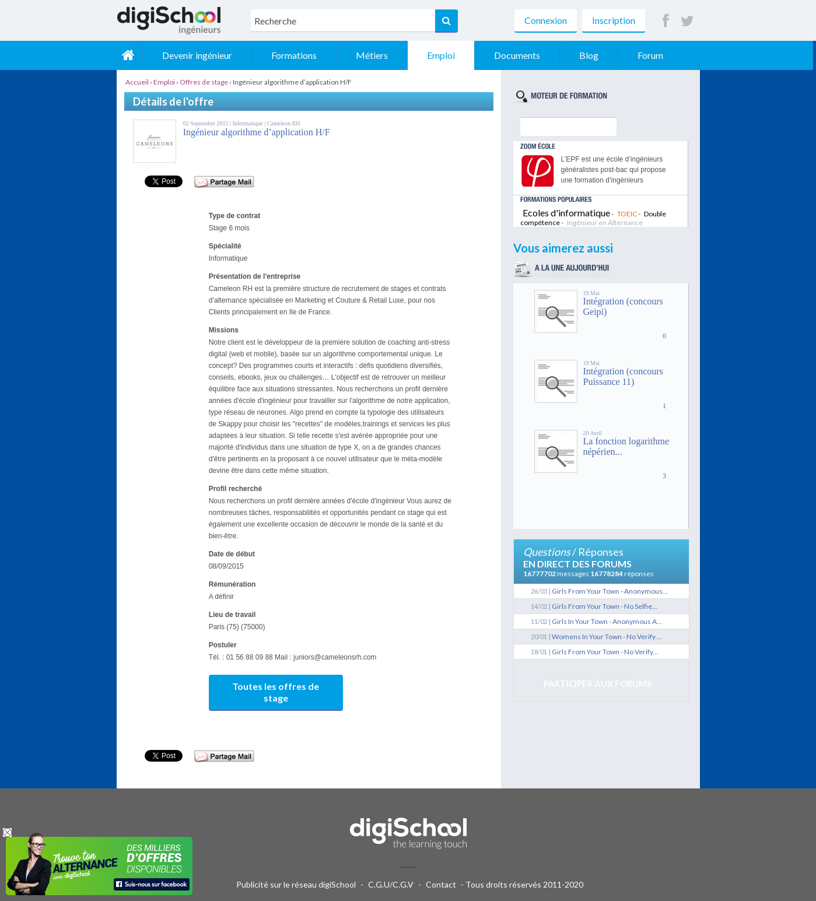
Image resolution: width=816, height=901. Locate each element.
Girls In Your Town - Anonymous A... (607, 621)
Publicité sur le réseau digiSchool (296, 884)
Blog (592, 55)
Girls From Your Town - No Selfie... (604, 606)
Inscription (613, 20)
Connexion (545, 20)
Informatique (248, 123)
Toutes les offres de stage (275, 692)
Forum (654, 55)
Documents (521, 55)
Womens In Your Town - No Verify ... (607, 636)
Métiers (375, 55)
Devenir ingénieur (201, 55)
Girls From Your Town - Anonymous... (610, 591)
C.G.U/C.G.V (391, 884)
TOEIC (627, 213)
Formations (297, 55)
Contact (441, 884)
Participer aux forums (598, 683)
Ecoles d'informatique (566, 212)
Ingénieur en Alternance (605, 222)
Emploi (444, 55)
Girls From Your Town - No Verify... (605, 651)
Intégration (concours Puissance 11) (623, 376)
